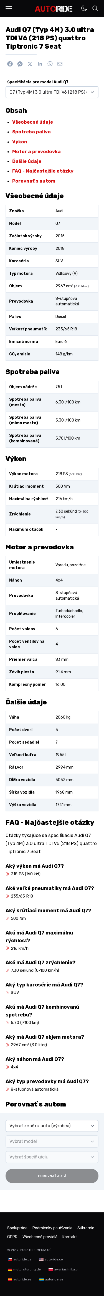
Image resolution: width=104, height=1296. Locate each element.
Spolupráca (17, 1228)
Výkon (19, 141)
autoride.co (54, 1259)
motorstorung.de (27, 1269)
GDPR (12, 1237)
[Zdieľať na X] (30, 63)
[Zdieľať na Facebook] (10, 63)
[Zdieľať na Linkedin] (39, 63)
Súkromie (85, 1228)
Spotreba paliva (31, 131)
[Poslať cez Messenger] (20, 63)
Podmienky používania (52, 1228)
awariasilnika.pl (66, 1269)
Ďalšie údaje (26, 161)
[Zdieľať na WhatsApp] (49, 63)
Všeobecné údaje (32, 122)
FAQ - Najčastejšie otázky (42, 171)
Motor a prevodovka (36, 151)
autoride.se (54, 1279)
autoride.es (22, 1279)
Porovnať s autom (33, 181)
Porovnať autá (52, 1176)
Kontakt (69, 1237)
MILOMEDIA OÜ (40, 1250)
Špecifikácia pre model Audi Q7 (38, 82)
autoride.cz (22, 1259)
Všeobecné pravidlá (39, 1237)
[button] (9, 8)
